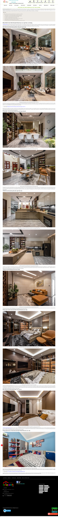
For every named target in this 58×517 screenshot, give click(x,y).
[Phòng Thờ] (49, 1)
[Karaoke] (53, 1)
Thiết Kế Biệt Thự (46, 485)
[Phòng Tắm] (45, 1)
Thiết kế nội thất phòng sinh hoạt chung (10, 17)
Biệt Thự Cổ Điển (41, 488)
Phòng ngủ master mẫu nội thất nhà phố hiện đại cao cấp (13, 18)
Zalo (53, 511)
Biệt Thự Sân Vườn (41, 491)
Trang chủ (5, 5)
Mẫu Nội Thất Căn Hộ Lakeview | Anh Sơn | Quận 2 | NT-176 (16, 106)
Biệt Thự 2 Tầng (46, 488)
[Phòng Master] (37, 1)
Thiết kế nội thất (5, 24)
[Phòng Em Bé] (41, 1)
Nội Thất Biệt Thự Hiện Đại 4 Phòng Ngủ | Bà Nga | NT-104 (16, 471)
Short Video (46, 491)
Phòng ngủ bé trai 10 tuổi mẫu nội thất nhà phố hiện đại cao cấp (14, 20)
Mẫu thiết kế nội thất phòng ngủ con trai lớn (11, 19)
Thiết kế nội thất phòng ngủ (7, 427)
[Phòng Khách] (30, 1)
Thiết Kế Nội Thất (41, 485)
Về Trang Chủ (54, 508)
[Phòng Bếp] (33, 1)
